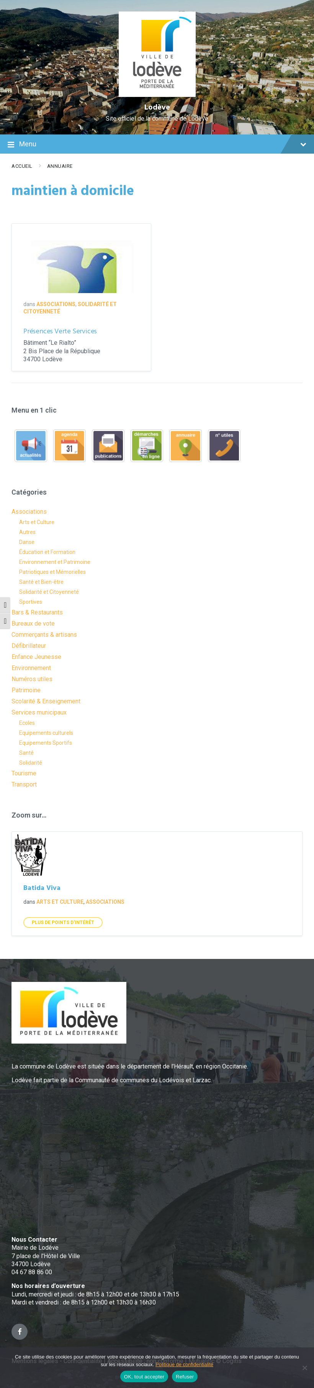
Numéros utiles (31, 679)
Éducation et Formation (47, 552)
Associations (55, 304)
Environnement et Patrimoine (54, 562)
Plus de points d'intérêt (63, 922)
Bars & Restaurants (37, 612)
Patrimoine (26, 690)
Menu (157, 145)
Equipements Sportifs (45, 743)
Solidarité (30, 763)
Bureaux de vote (33, 623)
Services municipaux (39, 712)
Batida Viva (42, 888)
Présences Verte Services (60, 331)
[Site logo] (157, 94)
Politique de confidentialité (184, 1364)
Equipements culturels (46, 733)
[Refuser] (304, 1368)
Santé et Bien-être (41, 582)
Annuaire (60, 166)
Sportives (30, 602)
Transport (24, 784)
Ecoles (27, 723)
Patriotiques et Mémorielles (52, 572)
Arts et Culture (36, 522)
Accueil (22, 166)
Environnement (31, 668)
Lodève (157, 108)
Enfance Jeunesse (36, 656)
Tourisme (23, 773)
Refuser (185, 1377)
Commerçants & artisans (44, 634)
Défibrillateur (28, 645)
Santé (26, 753)
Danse (26, 542)
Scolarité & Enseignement (45, 701)
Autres (27, 532)
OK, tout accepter (144, 1377)
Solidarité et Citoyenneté (49, 592)
